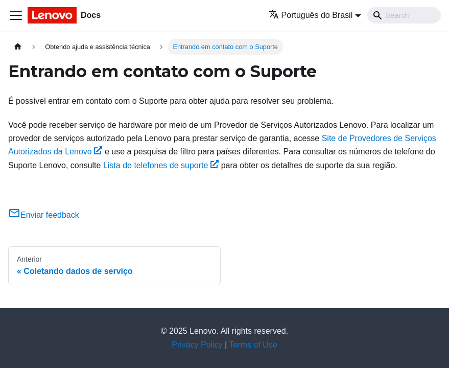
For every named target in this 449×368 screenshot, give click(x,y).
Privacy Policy (197, 344)
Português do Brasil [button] (311, 15)
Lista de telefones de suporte (161, 165)
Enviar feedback (43, 215)
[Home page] (18, 47)
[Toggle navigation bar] (15, 15)
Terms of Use (253, 344)
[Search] (404, 15)
